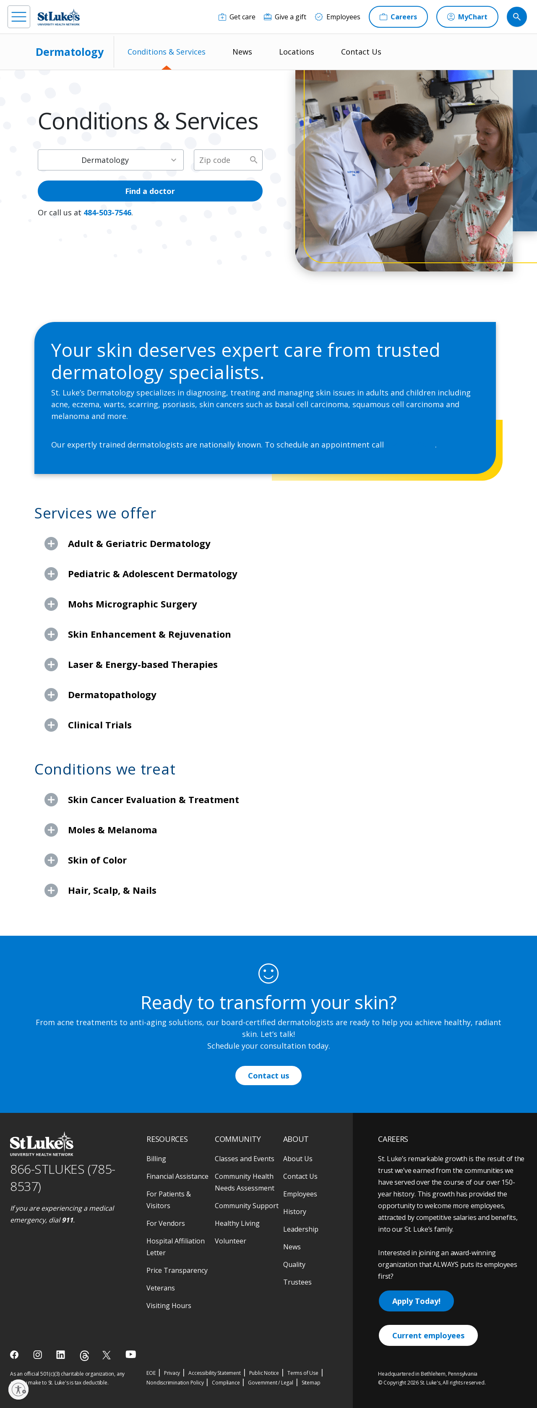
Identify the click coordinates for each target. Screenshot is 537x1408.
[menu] (19, 17)
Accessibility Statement (214, 1373)
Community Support (247, 1205)
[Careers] (398, 17)
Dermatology (70, 51)
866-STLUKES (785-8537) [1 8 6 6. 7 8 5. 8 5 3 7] (62, 1177)
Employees (300, 1194)
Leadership (300, 1229)
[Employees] (337, 17)
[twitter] (107, 1354)
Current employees (428, 1335)
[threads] (84, 1355)
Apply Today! (416, 1301)
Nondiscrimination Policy (174, 1382)
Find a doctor (150, 191)
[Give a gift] (285, 17)
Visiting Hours (168, 1305)
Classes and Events (244, 1158)
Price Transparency (177, 1270)
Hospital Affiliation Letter (175, 1246)
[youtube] (130, 1354)
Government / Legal (270, 1382)
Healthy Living (237, 1223)
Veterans (160, 1288)
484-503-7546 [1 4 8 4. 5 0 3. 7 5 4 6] (107, 212)
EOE (150, 1373)
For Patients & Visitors (168, 1199)
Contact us (268, 1075)
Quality (294, 1264)
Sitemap (311, 1382)
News (242, 52)
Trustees (297, 1282)
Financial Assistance (177, 1176)
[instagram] (38, 1354)
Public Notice (264, 1373)
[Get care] (237, 17)
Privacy (172, 1373)
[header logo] (59, 17)
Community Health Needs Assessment (244, 1182)
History (294, 1211)
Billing (156, 1158)
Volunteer (230, 1241)
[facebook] (15, 1354)
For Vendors (165, 1223)
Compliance (226, 1382)
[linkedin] (61, 1354)
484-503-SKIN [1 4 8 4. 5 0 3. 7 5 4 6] (410, 445)
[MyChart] (467, 17)
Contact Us (361, 52)
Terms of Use (302, 1373)
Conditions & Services (167, 52)
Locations (296, 52)
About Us (298, 1158)
